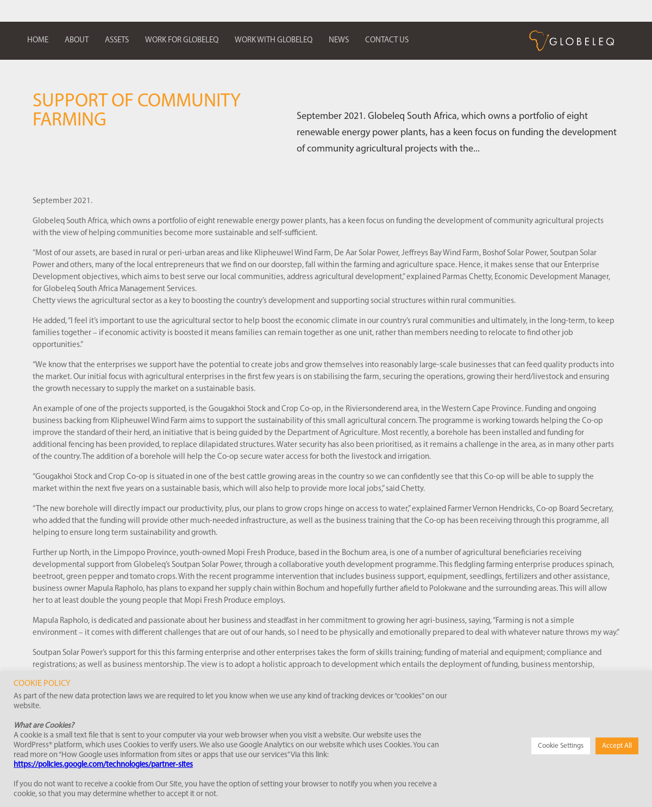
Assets (117, 40)
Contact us (387, 40)
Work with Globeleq (273, 40)
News (339, 40)
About (77, 40)
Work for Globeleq (181, 40)
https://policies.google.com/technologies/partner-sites (103, 765)
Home (37, 40)
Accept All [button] (617, 745)
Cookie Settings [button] (561, 745)
